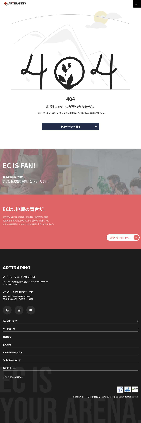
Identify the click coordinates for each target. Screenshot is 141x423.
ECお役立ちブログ (11, 360)
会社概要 (7, 337)
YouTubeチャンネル (12, 352)
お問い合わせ (9, 368)
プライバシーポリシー (13, 377)
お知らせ (7, 344)
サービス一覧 (9, 329)
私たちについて (10, 321)
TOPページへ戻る (70, 126)
